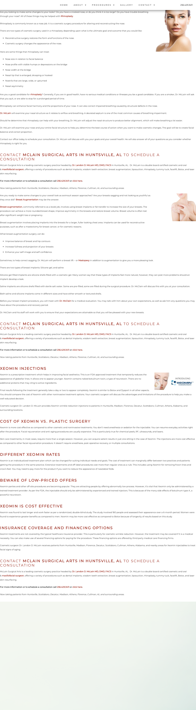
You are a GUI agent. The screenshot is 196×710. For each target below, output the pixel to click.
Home (64, 5)
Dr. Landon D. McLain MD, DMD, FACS (92, 165)
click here (77, 181)
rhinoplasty (36, 94)
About (80, 5)
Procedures (103, 5)
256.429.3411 (186, 5)
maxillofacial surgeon (13, 169)
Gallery (126, 5)
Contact (147, 5)
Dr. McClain (65, 301)
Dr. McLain (5, 113)
